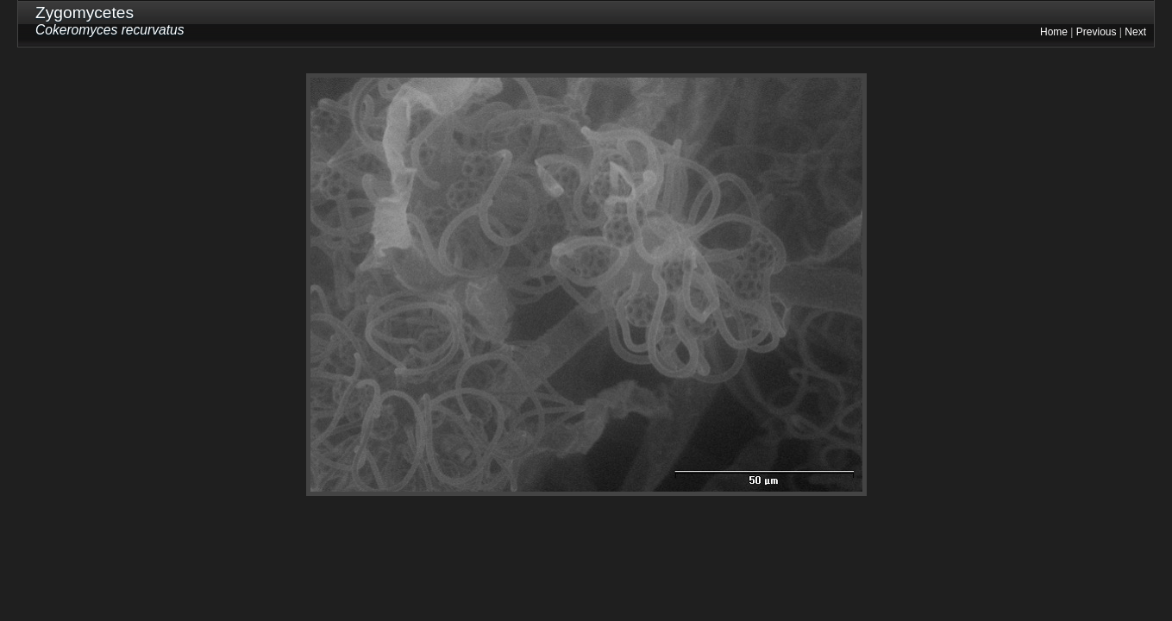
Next (1135, 32)
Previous (1096, 32)
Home (1054, 32)
